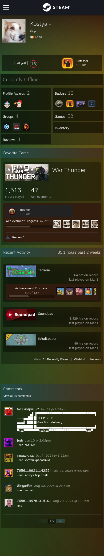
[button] (25, 63)
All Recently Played (56, 359)
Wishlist (79, 359)
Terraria (44, 270)
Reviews (95, 359)
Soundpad (45, 314)
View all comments (17, 396)
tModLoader (47, 339)
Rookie (25, 209)
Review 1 (18, 237)
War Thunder (69, 169)
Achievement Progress (22, 221)
